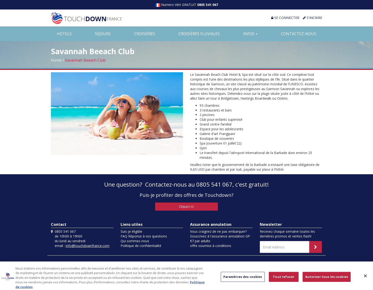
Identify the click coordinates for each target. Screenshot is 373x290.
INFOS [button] (250, 33)
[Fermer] (365, 277)
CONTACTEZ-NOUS (298, 33)
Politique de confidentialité (141, 245)
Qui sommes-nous (135, 241)
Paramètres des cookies (242, 278)
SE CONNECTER (285, 17)
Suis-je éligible (131, 231)
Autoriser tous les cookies (326, 278)
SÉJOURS (103, 33)
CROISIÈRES (144, 33)
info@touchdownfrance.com (87, 245)
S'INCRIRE (312, 17)
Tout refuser (283, 278)
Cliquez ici (186, 206)
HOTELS (64, 33)
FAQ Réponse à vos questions (144, 236)
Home (56, 60)
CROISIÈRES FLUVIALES (199, 33)
